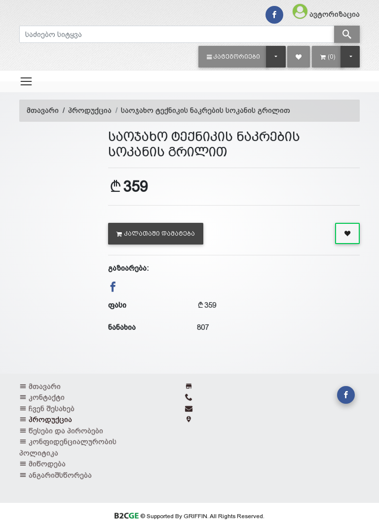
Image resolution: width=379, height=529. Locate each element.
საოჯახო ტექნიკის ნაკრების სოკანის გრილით (205, 110)
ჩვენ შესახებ (52, 408)
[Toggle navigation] (26, 81)
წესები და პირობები (66, 430)
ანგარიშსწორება (60, 475)
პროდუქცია (90, 110)
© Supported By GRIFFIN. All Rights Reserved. (189, 516)
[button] (233, 57)
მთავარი (43, 110)
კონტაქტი (47, 397)
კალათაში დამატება (155, 233)
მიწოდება (47, 463)
